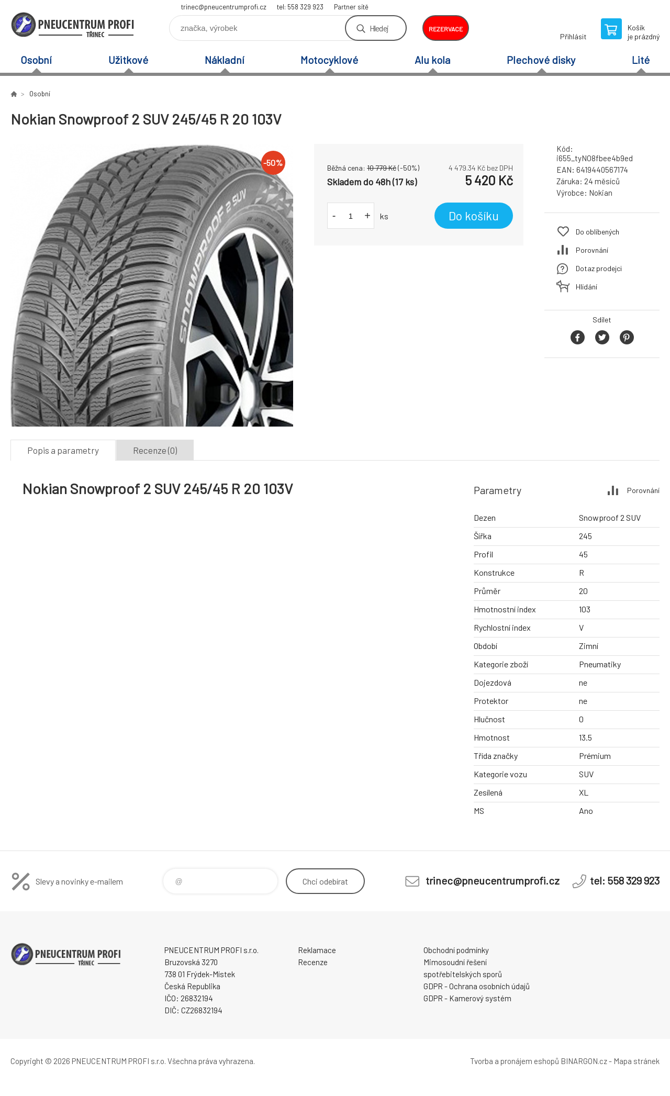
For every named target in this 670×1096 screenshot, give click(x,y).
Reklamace (317, 950)
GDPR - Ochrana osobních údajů (476, 986)
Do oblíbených (597, 231)
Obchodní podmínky (456, 950)
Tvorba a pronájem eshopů (514, 1061)
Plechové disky (541, 59)
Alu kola (432, 59)
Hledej (379, 28)
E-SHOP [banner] (73, 24)
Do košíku (474, 215)
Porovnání (592, 249)
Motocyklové (329, 59)
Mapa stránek (636, 1061)
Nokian (600, 192)
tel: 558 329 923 (300, 7)
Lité (641, 59)
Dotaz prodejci (599, 268)
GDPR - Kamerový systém (467, 998)
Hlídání (586, 286)
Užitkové (128, 59)
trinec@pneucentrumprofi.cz (223, 7)
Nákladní (224, 59)
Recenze (313, 962)
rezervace (446, 28)
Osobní (36, 59)
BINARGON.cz (584, 1061)
